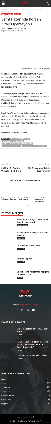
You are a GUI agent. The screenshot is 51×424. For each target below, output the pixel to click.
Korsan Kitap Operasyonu (11, 146)
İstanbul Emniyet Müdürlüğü (13, 141)
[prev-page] (24, 205)
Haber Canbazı (14, 9)
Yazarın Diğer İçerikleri (32, 180)
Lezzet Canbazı (22, 225)
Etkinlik (20, 277)
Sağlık (3, 383)
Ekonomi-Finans (7, 395)
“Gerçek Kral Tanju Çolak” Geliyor (24, 198)
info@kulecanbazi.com (29, 305)
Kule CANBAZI (11, 28)
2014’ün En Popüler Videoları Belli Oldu (11, 169)
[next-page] (27, 205)
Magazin (4, 404)
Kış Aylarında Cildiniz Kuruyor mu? (39, 169)
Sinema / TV (21, 350)
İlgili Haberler (15, 180)
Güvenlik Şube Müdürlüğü (20, 139)
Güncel (24, 9)
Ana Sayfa (4, 9)
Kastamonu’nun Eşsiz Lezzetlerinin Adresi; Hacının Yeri (32, 220)
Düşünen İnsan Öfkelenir (28, 245)
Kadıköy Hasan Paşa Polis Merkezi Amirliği (17, 143)
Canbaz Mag (6, 400)
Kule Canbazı (22, 421)
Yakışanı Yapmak (24, 258)
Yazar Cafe (21, 238)
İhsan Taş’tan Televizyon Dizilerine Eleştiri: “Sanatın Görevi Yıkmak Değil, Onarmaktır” (32, 344)
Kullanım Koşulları (29, 417)
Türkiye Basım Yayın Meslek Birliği (34, 146)
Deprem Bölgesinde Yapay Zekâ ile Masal (8, 198)
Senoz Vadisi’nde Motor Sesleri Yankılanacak (40, 199)
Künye (18, 417)
